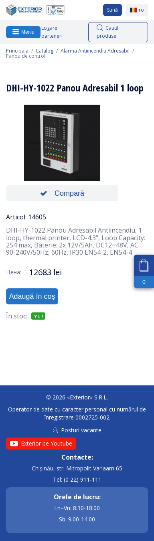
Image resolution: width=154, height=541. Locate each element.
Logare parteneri (52, 31)
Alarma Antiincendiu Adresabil (95, 51)
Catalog (44, 51)
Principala (17, 51)
